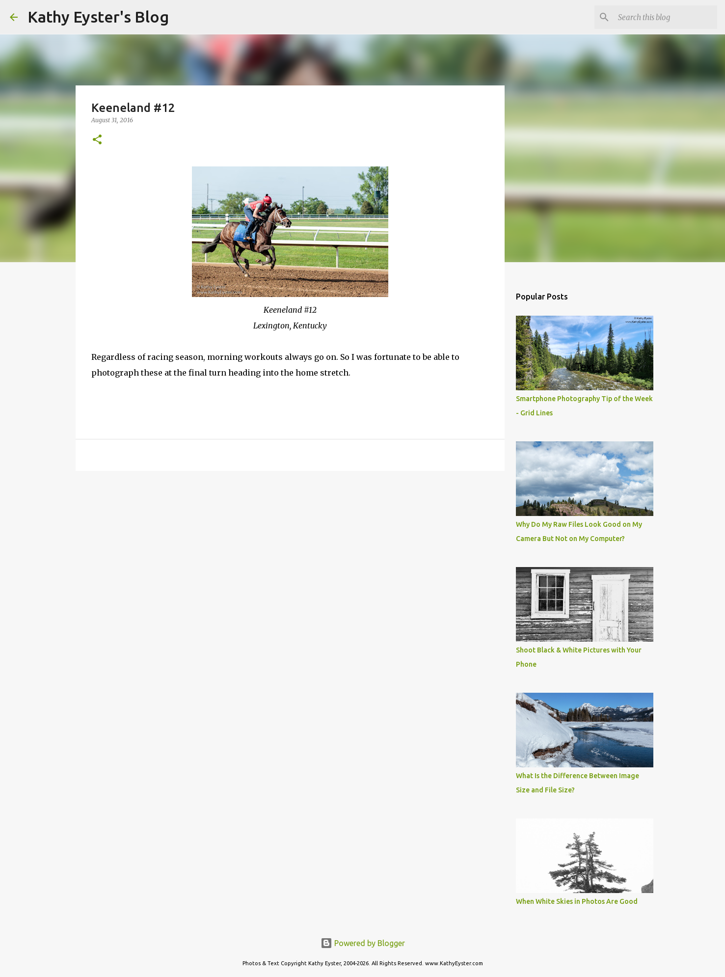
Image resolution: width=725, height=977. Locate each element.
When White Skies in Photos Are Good (577, 901)
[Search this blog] (665, 17)
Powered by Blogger (363, 943)
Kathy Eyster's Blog (98, 17)
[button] (97, 140)
